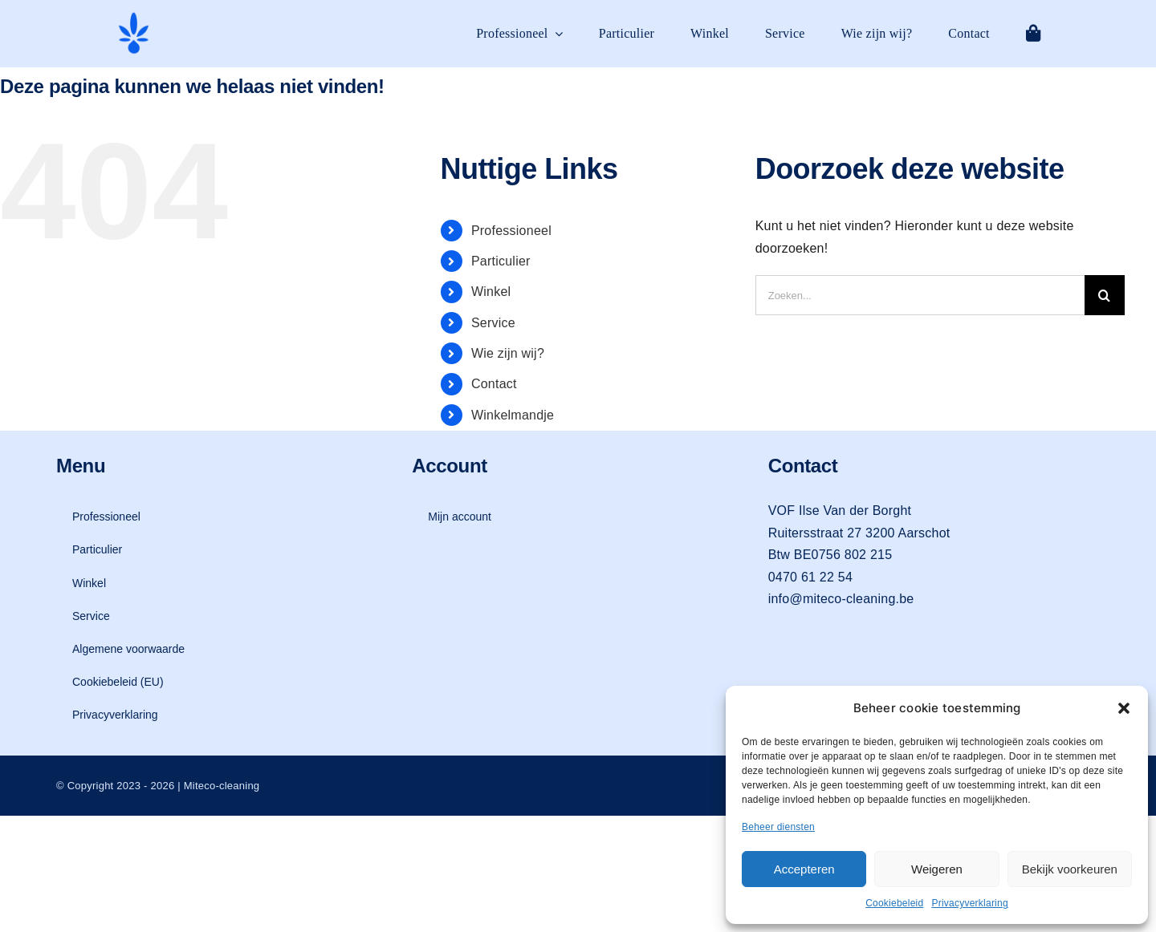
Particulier (501, 261)
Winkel (491, 291)
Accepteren (804, 869)
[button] (1124, 708)
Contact (494, 384)
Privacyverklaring (969, 903)
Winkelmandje (512, 415)
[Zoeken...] (920, 295)
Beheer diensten (778, 827)
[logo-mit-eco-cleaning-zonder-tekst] (134, 16)
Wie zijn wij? (507, 353)
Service (493, 323)
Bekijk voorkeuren (1069, 869)
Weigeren (937, 869)
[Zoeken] (1105, 295)
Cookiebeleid (894, 903)
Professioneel (511, 230)
